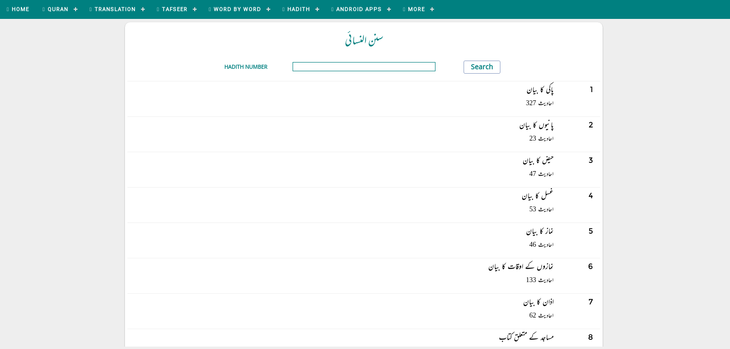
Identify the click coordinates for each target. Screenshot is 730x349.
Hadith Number (245, 66)
